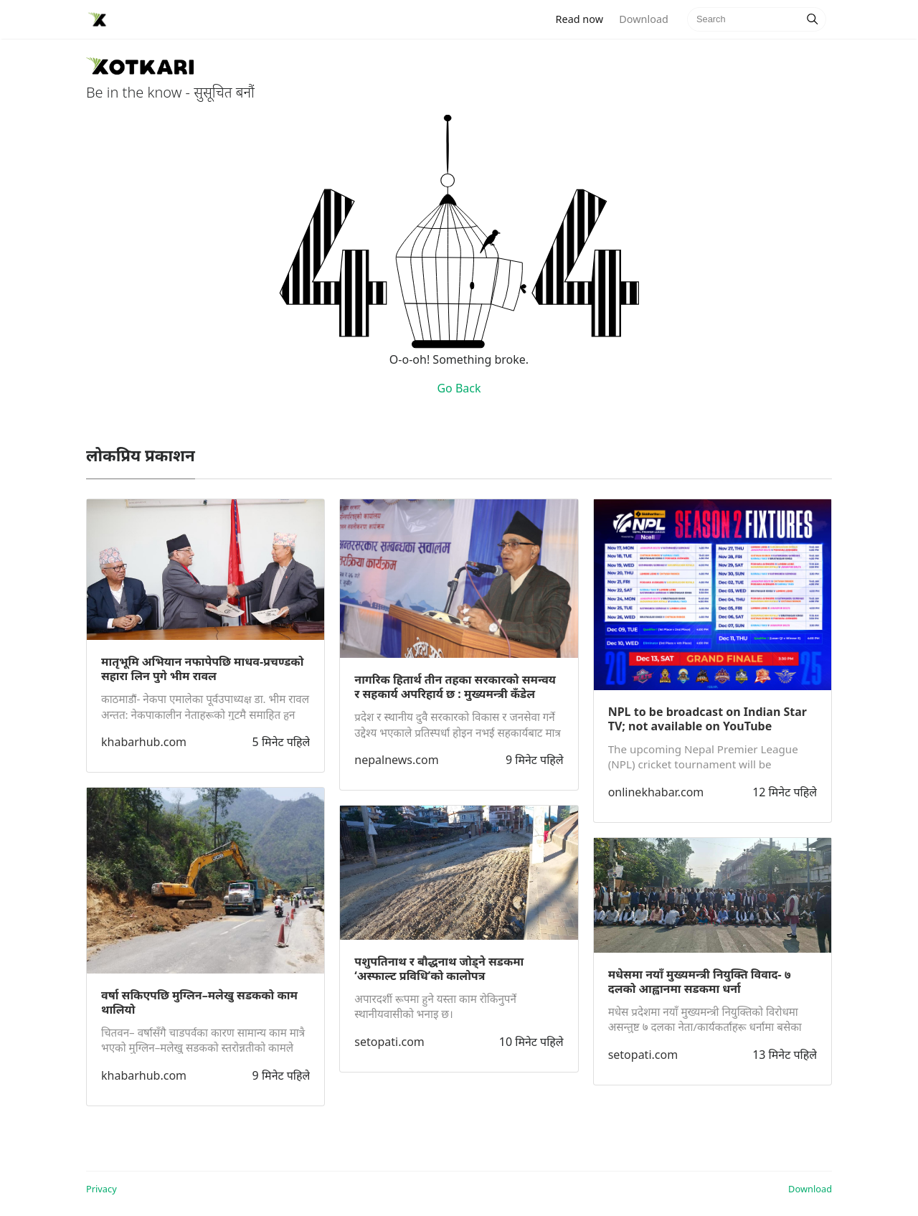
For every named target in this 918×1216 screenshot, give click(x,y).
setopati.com (389, 1042)
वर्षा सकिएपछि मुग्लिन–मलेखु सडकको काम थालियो (199, 1002)
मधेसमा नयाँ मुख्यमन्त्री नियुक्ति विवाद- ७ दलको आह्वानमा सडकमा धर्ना (699, 981)
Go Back (459, 388)
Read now (584, 18)
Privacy (101, 1188)
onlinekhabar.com (656, 792)
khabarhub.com (143, 742)
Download (643, 19)
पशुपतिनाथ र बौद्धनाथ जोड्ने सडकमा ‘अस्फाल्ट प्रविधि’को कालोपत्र (439, 968)
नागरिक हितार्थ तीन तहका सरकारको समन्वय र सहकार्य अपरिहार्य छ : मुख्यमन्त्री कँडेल (455, 686)
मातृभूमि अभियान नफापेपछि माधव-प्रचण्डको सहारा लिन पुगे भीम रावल (202, 669)
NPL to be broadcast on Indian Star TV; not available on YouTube (707, 719)
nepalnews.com (396, 760)
